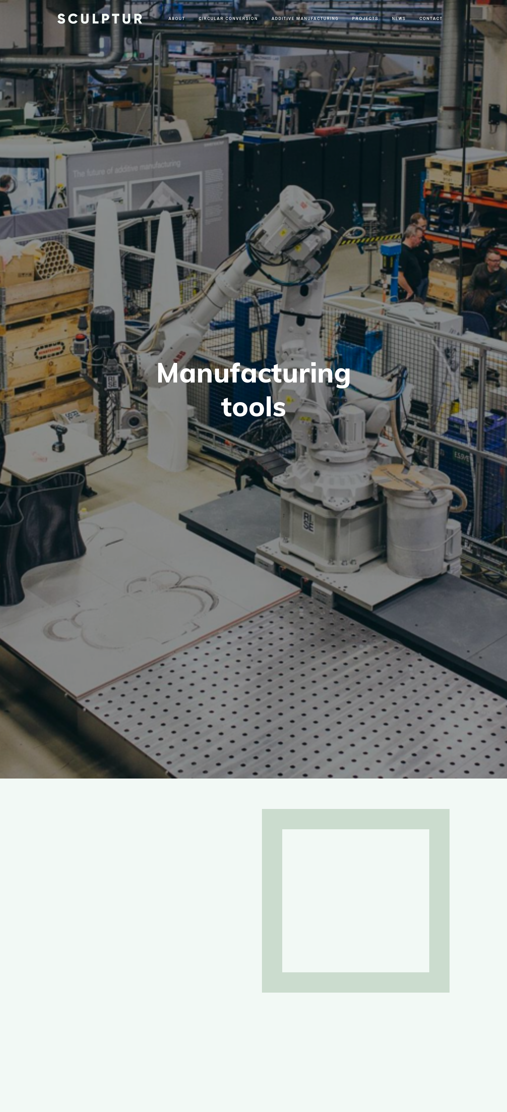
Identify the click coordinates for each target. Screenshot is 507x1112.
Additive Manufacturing (305, 18)
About (176, 18)
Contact (431, 18)
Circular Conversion (228, 18)
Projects (365, 18)
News (399, 18)
